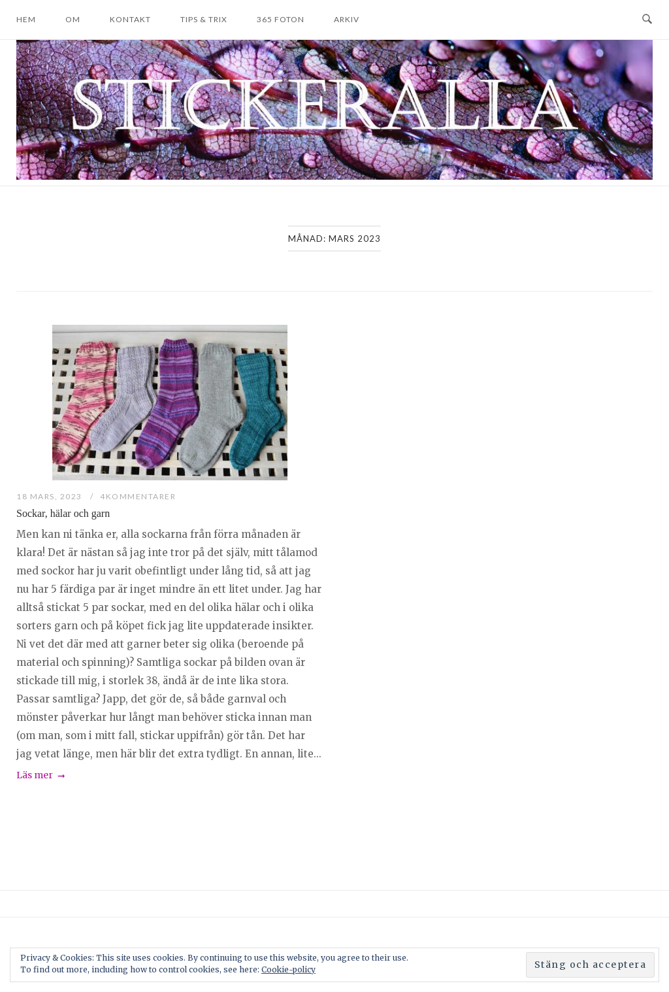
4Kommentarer (138, 496)
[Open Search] (647, 19)
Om (72, 19)
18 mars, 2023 (50, 496)
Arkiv (346, 19)
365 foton (280, 19)
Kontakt (130, 19)
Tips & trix (203, 19)
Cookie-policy (288, 969)
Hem (26, 19)
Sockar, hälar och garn (63, 513)
